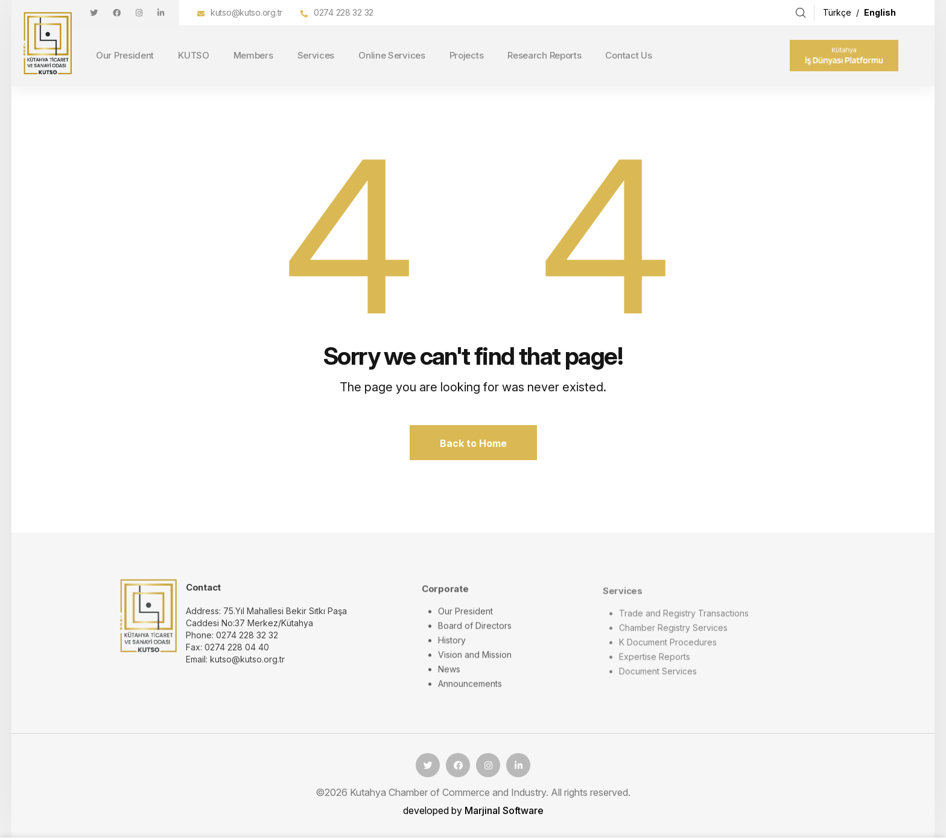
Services (316, 55)
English (880, 12)
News (449, 677)
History (452, 648)
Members (253, 55)
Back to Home (473, 443)
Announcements (470, 692)
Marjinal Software (504, 810)
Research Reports (544, 55)
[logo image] (148, 623)
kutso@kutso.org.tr (246, 12)
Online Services (391, 55)
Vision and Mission (475, 663)
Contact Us (628, 55)
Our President (125, 55)
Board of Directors (475, 634)
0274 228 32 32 (343, 12)
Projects (466, 55)
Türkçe (838, 12)
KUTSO (193, 55)
